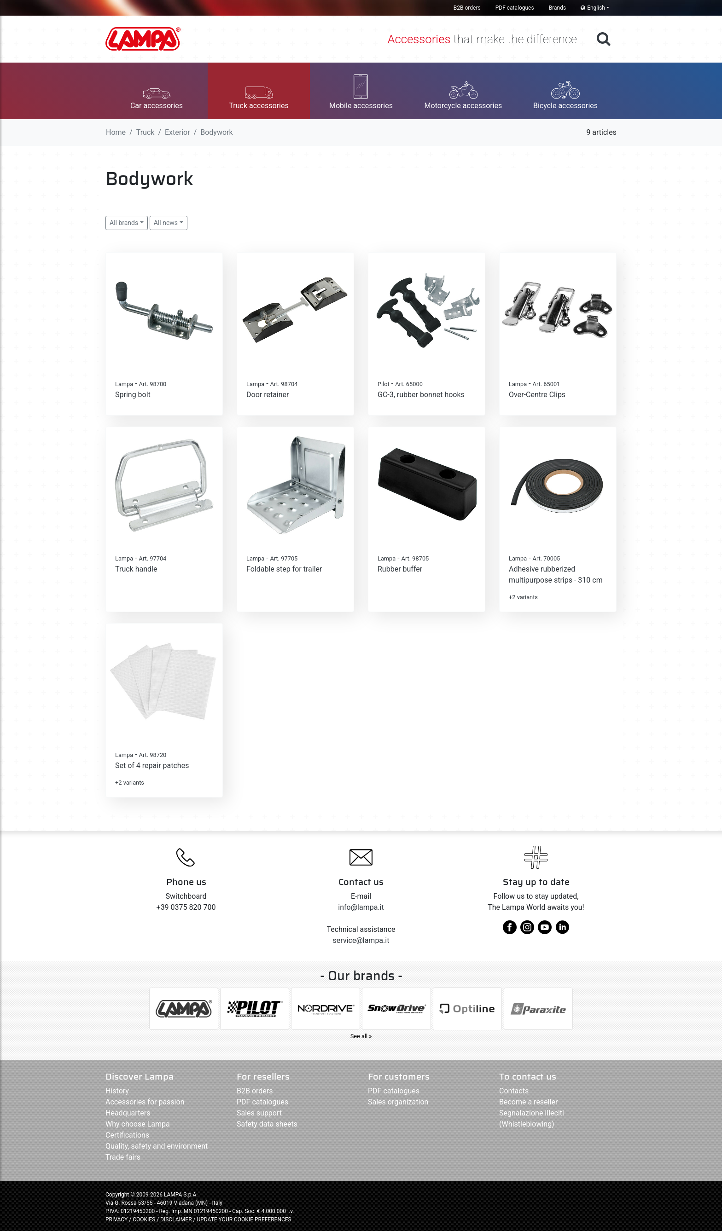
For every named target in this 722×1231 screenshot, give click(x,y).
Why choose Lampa (137, 1124)
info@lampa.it (361, 907)
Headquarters (127, 1113)
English (593, 8)
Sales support (259, 1113)
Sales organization (398, 1102)
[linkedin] (562, 930)
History (117, 1091)
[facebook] (510, 930)
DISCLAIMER (176, 1219)
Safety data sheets (267, 1124)
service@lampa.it (361, 940)
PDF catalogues (514, 8)
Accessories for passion (144, 1102)
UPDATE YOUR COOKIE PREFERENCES (244, 1219)
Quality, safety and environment (156, 1146)
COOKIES (144, 1219)
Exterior (177, 132)
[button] (156, 91)
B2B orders (467, 8)
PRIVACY (116, 1219)
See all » (361, 1036)
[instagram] (527, 930)
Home (116, 132)
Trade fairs (122, 1157)
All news (166, 222)
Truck (145, 132)
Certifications (127, 1135)
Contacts (514, 1091)
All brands (124, 222)
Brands (557, 8)
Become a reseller (528, 1102)
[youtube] (545, 930)
